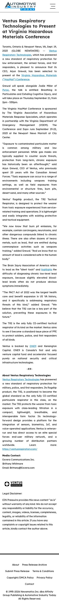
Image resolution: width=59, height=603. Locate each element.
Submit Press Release (17, 571)
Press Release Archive (34, 564)
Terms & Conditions (43, 571)
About (15, 564)
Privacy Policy (44, 577)
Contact (29, 584)
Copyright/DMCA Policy (20, 577)
